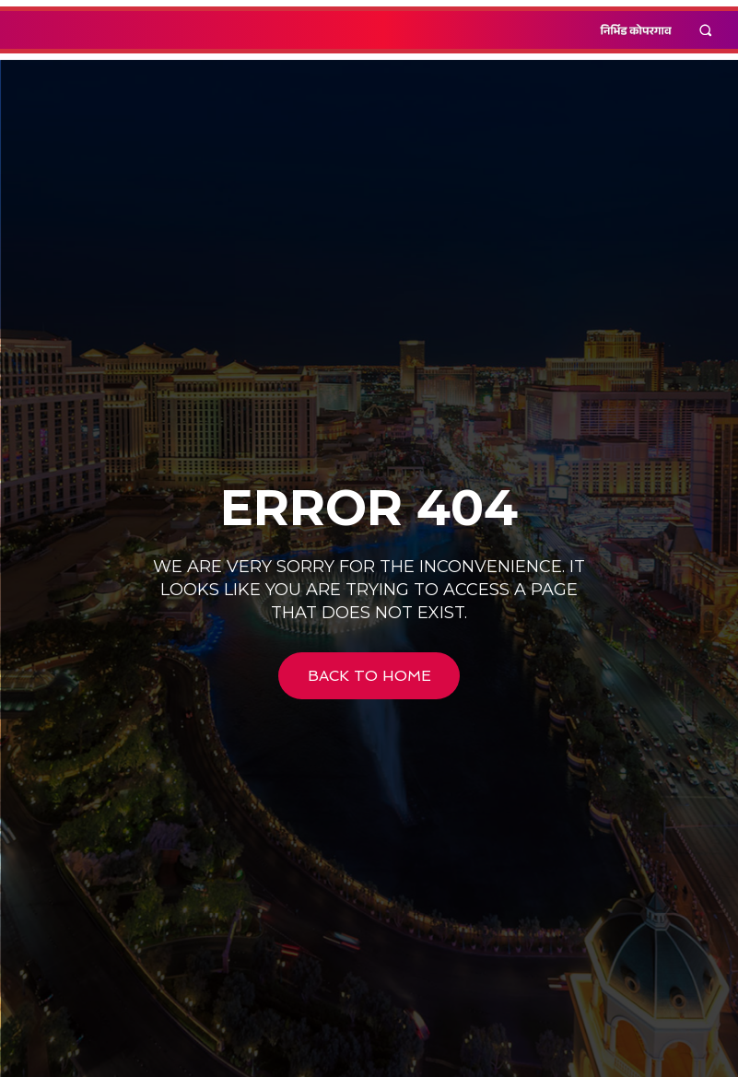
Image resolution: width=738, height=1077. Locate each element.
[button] (706, 30)
